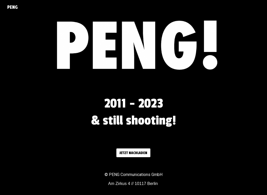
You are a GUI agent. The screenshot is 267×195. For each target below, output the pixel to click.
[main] (133, 114)
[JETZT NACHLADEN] (133, 153)
